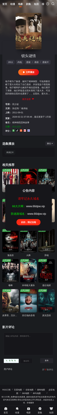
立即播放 (28, 72)
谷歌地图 (29, 390)
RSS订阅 (6, 390)
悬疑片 (45, 62)
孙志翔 (15, 108)
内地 (19, 62)
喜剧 (36, 62)
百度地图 (18, 390)
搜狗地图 (41, 390)
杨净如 (24, 108)
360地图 (25, 393)
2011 (10, 62)
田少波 (15, 104)
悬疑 (28, 62)
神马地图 (37, 393)
